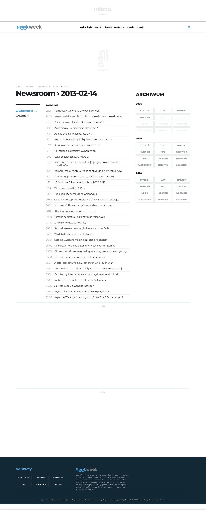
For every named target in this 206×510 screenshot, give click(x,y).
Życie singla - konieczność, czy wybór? (76, 128)
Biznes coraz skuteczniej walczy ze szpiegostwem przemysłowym (91, 251)
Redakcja (41, 477)
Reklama (58, 484)
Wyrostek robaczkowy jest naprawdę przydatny (81, 291)
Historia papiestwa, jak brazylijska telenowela (79, 217)
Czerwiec (181, 152)
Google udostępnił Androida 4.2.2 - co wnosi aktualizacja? (86, 199)
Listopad (163, 165)
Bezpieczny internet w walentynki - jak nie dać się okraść (86, 274)
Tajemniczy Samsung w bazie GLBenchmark (79, 257)
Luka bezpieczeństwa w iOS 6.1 (71, 156)
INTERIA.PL (129, 500)
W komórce (40, 484)
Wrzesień (181, 158)
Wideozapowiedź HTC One (69, 188)
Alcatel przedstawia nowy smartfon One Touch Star (83, 263)
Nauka (97, 27)
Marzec (181, 111)
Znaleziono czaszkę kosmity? (71, 222)
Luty (163, 111)
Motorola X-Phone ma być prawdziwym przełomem (83, 205)
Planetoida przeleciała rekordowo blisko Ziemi (80, 122)
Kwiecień (145, 117)
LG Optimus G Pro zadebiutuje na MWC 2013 (79, 182)
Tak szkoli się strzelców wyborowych (75, 151)
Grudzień (181, 165)
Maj (163, 152)
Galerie (130, 27)
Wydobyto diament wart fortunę (73, 234)
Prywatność (108, 500)
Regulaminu (77, 500)
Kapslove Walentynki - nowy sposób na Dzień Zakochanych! (88, 297)
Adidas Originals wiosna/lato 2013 (73, 133)
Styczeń (144, 111)
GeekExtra (119, 27)
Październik (144, 165)
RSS (23, 484)
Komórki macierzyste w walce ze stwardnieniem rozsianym (88, 171)
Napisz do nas (24, 477)
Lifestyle (107, 27)
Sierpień (163, 158)
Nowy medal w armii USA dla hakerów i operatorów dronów (88, 116)
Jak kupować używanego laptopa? (74, 286)
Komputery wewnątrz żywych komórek (77, 110)
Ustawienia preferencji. (93, 500)
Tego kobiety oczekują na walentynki (75, 194)
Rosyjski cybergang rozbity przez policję (77, 145)
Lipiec (144, 158)
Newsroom (58, 477)
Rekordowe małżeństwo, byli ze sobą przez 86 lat (82, 228)
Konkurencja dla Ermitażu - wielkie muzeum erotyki (84, 176)
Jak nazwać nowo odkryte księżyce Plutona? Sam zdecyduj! (88, 268)
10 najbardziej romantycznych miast (74, 211)
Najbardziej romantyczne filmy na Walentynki (80, 280)
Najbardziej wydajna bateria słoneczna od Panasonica (84, 245)
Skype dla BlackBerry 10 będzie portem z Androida (83, 139)
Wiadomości (26, 111)
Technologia (86, 27)
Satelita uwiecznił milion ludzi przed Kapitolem (81, 239)
